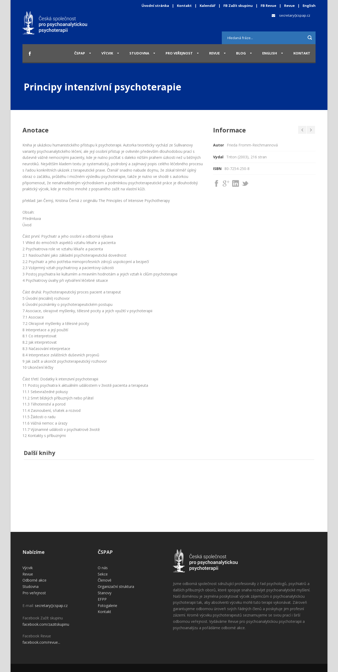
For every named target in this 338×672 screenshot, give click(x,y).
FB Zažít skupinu (238, 5)
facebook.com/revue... (41, 642)
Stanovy (104, 592)
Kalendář (208, 5)
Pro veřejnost (179, 53)
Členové (104, 580)
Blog (241, 53)
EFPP (102, 599)
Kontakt (184, 5)
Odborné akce (34, 580)
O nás (103, 567)
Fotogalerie (107, 605)
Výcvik (107, 53)
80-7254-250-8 (237, 168)
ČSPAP (79, 53)
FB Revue (268, 5)
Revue (289, 5)
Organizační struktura (116, 586)
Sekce (103, 574)
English (309, 5)
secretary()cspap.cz (294, 15)
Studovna (139, 53)
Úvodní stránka (155, 5)
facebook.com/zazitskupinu (45, 624)
